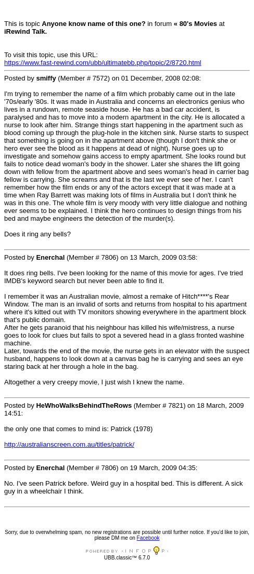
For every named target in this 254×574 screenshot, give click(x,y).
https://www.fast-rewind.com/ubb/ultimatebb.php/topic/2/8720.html (102, 62)
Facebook (148, 538)
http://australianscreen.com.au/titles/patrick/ (69, 444)
